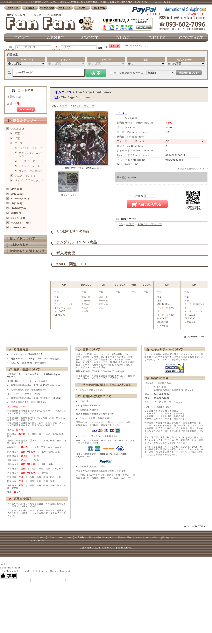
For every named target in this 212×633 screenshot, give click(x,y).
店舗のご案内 (125, 537)
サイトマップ (37, 541)
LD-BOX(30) (18, 208)
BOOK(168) (17, 217)
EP (194, 284)
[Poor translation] (11, 576)
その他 (85, 311)
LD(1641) (16, 203)
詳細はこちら (164, 383)
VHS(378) (16, 213)
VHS (134, 284)
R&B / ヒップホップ (31, 148)
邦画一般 (86, 300)
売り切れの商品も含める (128, 73)
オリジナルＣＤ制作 (146, 537)
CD (54, 106)
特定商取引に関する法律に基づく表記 (94, 537)
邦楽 (17, 133)
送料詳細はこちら (16, 406)
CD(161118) (18, 128)
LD (103, 284)
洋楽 (17, 138)
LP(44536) (17, 188)
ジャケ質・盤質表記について (190, 168)
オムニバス (63, 92)
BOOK (147, 284)
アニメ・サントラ (63, 304)
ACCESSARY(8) (20, 222)
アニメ (85, 308)
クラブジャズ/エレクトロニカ (31, 154)
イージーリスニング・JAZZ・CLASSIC (63, 311)
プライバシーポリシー (60, 537)
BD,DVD (86, 284)
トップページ (37, 537)
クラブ (19, 143)
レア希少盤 (163, 326)
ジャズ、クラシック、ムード (29, 182)
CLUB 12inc (164, 304)
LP (167, 284)
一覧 (56, 292)
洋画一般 (86, 297)
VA (56, 97)
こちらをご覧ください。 (92, 390)
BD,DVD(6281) (19, 198)
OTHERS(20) (18, 227)
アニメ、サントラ (25, 175)
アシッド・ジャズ (29, 166)
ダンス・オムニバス (31, 170)
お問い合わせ (167, 537)
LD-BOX (120, 284)
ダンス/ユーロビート (31, 161)
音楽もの (86, 304)
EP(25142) (17, 193)
